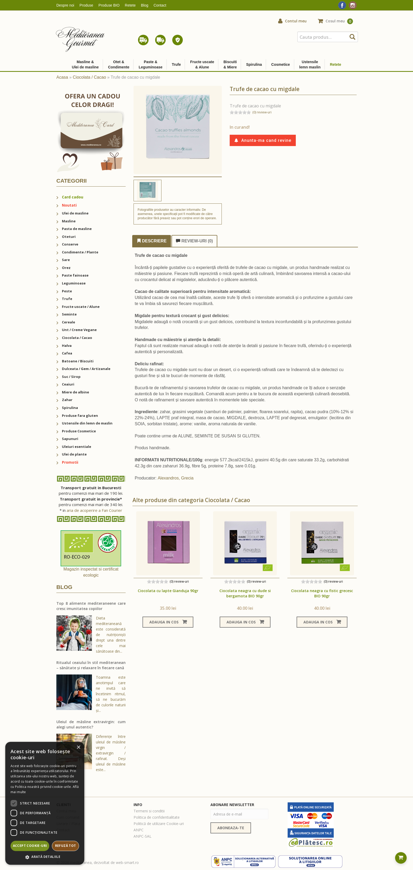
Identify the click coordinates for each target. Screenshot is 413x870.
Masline (69, 221)
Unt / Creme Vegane (79, 329)
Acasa (62, 77)
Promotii (70, 462)
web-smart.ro (127, 862)
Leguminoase (74, 283)
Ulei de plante (74, 454)
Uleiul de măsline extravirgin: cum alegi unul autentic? (91, 724)
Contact (160, 5)
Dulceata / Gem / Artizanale (86, 368)
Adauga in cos (168, 622)
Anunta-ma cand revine (262, 140)
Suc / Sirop (71, 376)
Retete (130, 5)
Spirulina (70, 407)
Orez (66, 267)
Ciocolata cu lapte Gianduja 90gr (168, 590)
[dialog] (44, 803)
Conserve (70, 244)
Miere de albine (75, 392)
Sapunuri (70, 438)
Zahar (67, 399)
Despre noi (65, 5)
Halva (67, 345)
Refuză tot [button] (65, 845)
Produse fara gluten (80, 415)
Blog (144, 5)
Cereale (68, 322)
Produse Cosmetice (79, 431)
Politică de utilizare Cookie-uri (159, 823)
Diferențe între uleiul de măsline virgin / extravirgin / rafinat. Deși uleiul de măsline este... (111, 753)
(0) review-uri (262, 112)
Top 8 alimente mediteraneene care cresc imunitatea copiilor (91, 606)
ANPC (139, 829)
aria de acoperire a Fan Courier (94, 510)
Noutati (69, 205)
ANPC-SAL (142, 836)
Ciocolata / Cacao (89, 77)
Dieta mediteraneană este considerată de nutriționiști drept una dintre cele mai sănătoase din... (111, 635)
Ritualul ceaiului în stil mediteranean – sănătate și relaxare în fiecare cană (91, 665)
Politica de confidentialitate (157, 817)
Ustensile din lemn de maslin (87, 423)
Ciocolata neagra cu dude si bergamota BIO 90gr (245, 593)
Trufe (67, 298)
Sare (66, 259)
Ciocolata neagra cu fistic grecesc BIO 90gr (322, 593)
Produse (86, 5)
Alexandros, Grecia (176, 478)
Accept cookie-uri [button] (30, 845)
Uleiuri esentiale (76, 446)
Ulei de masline (75, 213)
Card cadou (72, 196)
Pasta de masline (77, 228)
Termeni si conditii (149, 810)
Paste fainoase (75, 275)
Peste (67, 291)
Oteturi (69, 236)
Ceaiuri (68, 384)
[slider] (240, 112)
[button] (45, 856)
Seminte (69, 314)
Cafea (67, 353)
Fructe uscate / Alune (81, 306)
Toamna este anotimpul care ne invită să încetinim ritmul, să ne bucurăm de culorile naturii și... (111, 694)
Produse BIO (109, 5)
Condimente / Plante (80, 252)
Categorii (71, 181)
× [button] (78, 747)
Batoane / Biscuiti (78, 361)
